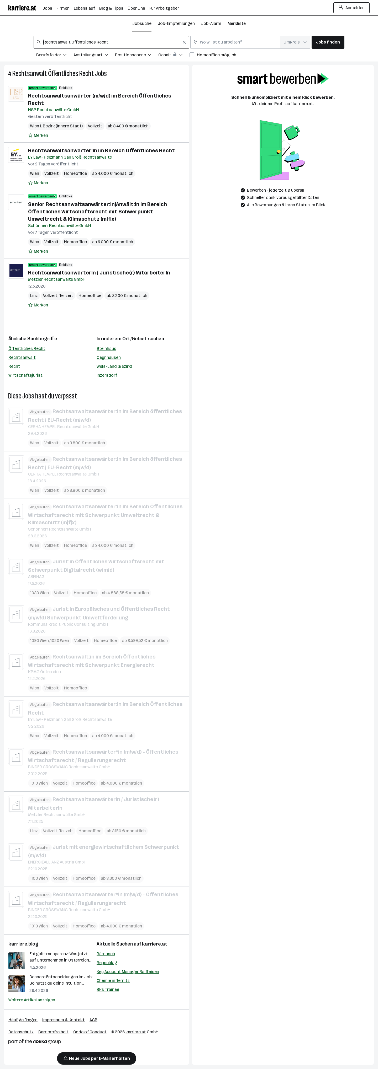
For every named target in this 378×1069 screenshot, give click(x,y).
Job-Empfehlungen (176, 23)
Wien (34, 173)
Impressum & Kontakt (63, 1019)
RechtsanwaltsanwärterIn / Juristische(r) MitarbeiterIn (99, 272)
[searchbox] (111, 42)
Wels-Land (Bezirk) (114, 366)
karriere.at (154, 944)
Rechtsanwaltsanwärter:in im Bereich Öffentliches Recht (101, 150)
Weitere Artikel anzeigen (31, 999)
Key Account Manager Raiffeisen (128, 971)
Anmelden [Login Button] (352, 8)
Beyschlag (107, 962)
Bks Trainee (108, 989)
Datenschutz (21, 1031)
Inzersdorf (107, 375)
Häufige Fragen (23, 1019)
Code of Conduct (90, 1031)
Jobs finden (328, 42)
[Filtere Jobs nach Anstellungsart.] (94, 56)
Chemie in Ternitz (113, 980)
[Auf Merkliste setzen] (38, 135)
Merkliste (237, 23)
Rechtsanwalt (22, 357)
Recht (14, 366)
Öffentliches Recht (26, 348)
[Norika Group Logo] (34, 1042)
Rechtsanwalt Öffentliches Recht (53, 73)
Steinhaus (106, 348)
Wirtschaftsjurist (25, 375)
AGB (93, 1019)
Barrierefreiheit (53, 1031)
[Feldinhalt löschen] (184, 42)
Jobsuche (141, 23)
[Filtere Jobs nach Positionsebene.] (136, 56)
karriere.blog (23, 944)
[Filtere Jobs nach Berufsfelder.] (55, 56)
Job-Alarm (211, 23)
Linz (34, 295)
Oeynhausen (109, 357)
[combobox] (111, 42)
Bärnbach (106, 953)
